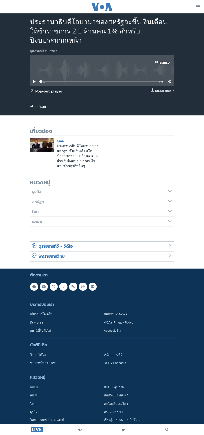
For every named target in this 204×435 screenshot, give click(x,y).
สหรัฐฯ (34, 395)
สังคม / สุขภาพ (114, 387)
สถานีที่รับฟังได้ (40, 330)
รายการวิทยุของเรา (43, 363)
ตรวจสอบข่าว (113, 411)
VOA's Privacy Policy (118, 322)
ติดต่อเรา (36, 322)
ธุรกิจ (60, 141)
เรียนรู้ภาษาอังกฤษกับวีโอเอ (123, 420)
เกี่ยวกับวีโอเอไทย (42, 314)
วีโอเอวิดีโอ (38, 355)
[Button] (38, 108)
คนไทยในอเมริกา (116, 403)
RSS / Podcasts (115, 363)
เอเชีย (34, 387)
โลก (33, 403)
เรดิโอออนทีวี (113, 355)
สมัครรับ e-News (115, 314)
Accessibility (112, 330)
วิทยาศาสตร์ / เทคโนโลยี (47, 420)
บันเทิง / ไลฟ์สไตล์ (116, 395)
